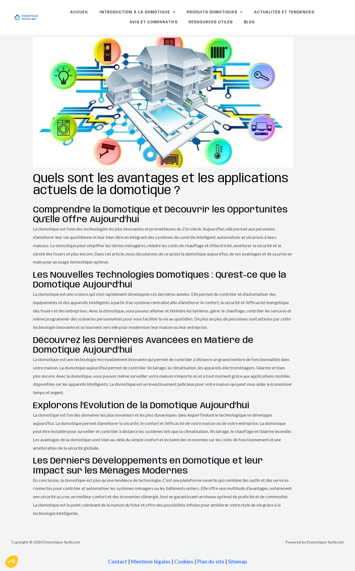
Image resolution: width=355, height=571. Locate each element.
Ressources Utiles (211, 22)
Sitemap (237, 562)
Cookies (183, 562)
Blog (249, 22)
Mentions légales (151, 562)
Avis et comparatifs (154, 22)
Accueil (79, 12)
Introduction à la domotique (138, 12)
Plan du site (210, 562)
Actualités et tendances (284, 12)
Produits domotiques (215, 12)
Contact (117, 562)
